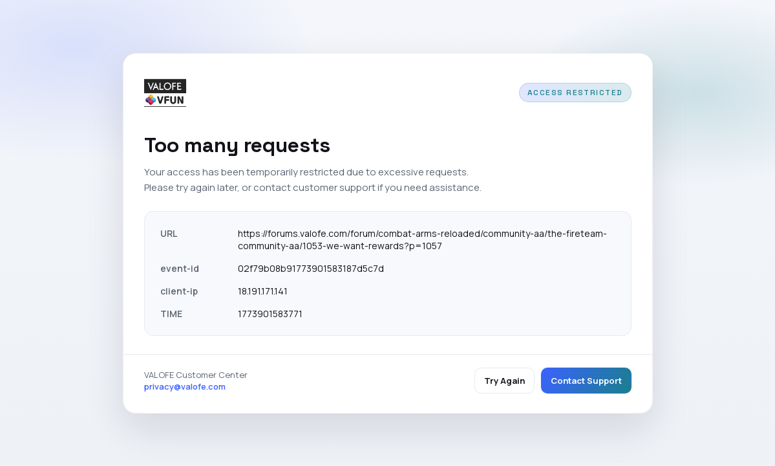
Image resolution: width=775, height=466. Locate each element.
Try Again (504, 380)
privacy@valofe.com (185, 386)
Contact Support (586, 380)
